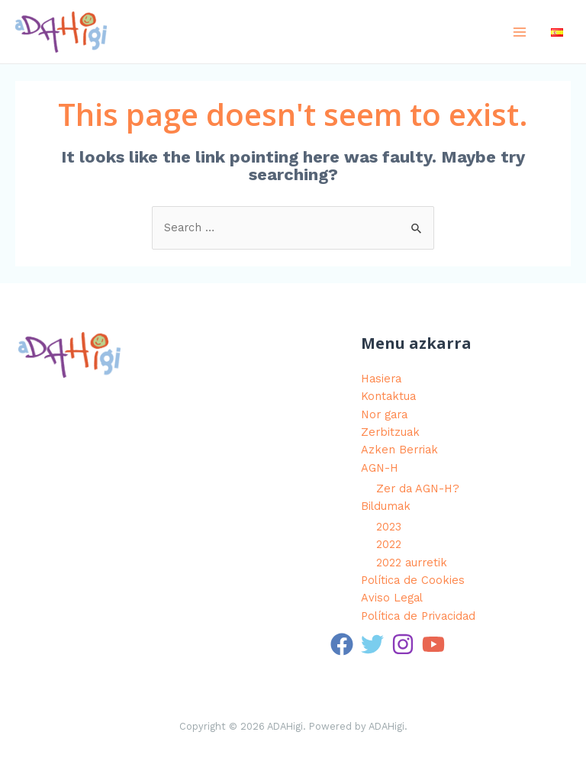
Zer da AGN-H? (417, 488)
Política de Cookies (413, 580)
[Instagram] (402, 644)
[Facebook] (341, 644)
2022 (388, 544)
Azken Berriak (399, 449)
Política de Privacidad (418, 616)
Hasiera (381, 378)
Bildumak (386, 506)
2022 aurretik (411, 562)
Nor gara (384, 414)
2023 (388, 527)
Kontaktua (388, 396)
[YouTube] (433, 644)
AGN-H (379, 468)
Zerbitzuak (390, 432)
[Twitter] (372, 644)
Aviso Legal (392, 598)
